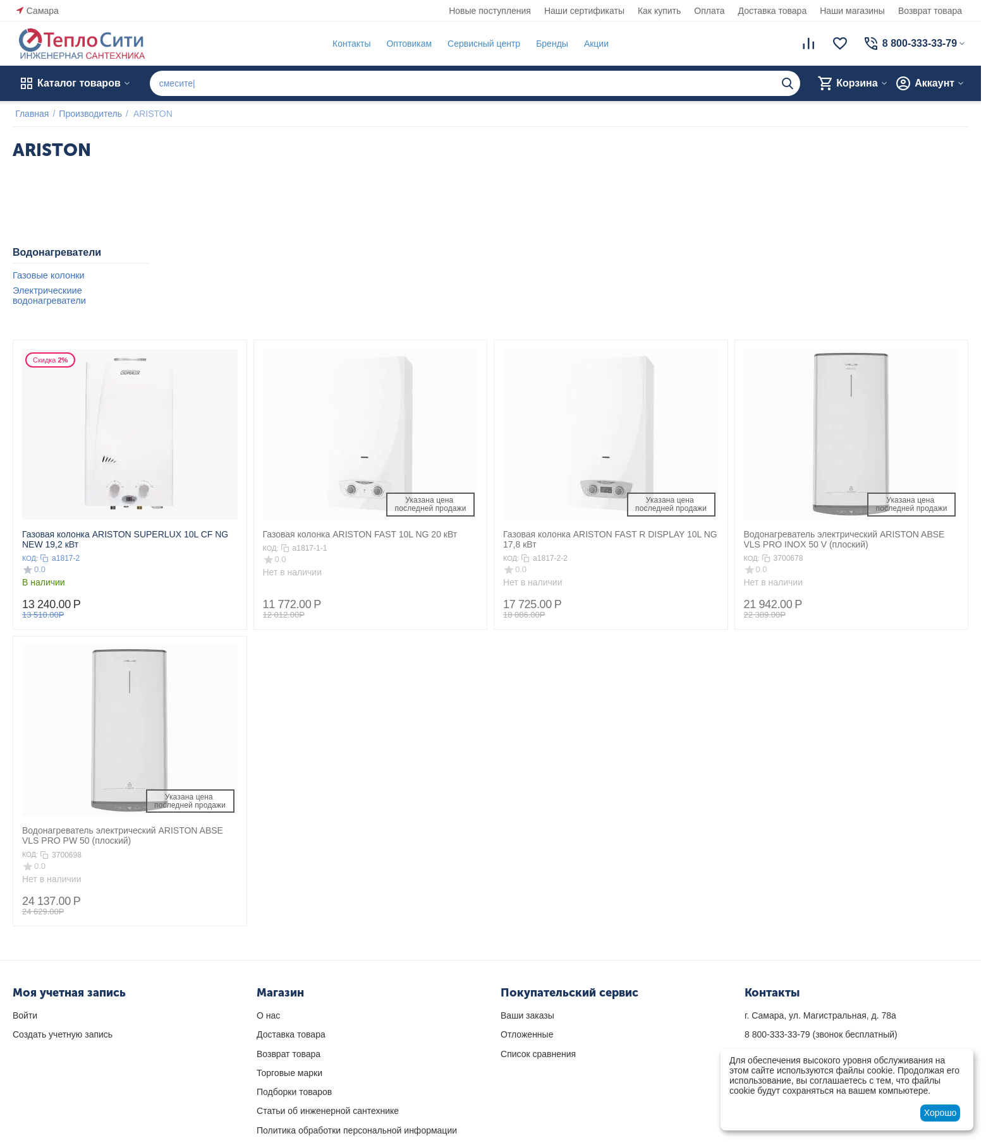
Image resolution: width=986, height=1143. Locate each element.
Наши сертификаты (584, 11)
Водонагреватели (57, 252)
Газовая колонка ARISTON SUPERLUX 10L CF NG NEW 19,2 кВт (125, 541)
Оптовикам (406, 44)
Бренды (549, 44)
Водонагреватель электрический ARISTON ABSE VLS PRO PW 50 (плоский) (122, 837)
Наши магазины (852, 11)
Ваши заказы (527, 1015)
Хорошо (940, 1113)
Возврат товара (930, 11)
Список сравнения (538, 1054)
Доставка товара (772, 11)
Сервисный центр (481, 44)
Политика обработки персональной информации (357, 1130)
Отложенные (527, 1035)
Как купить (659, 11)
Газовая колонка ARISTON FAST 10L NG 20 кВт (360, 536)
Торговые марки (289, 1073)
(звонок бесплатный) (821, 1035)
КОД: (30, 560)
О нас (268, 1015)
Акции (593, 44)
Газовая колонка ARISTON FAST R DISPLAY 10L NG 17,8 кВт (610, 541)
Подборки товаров (294, 1092)
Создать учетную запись (63, 1035)
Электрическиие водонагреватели (50, 297)
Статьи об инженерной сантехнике (328, 1111)
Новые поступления (490, 11)
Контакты (349, 44)
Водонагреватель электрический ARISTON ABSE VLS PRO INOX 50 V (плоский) (844, 541)
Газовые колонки (50, 275)
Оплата (709, 11)
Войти (25, 1015)
